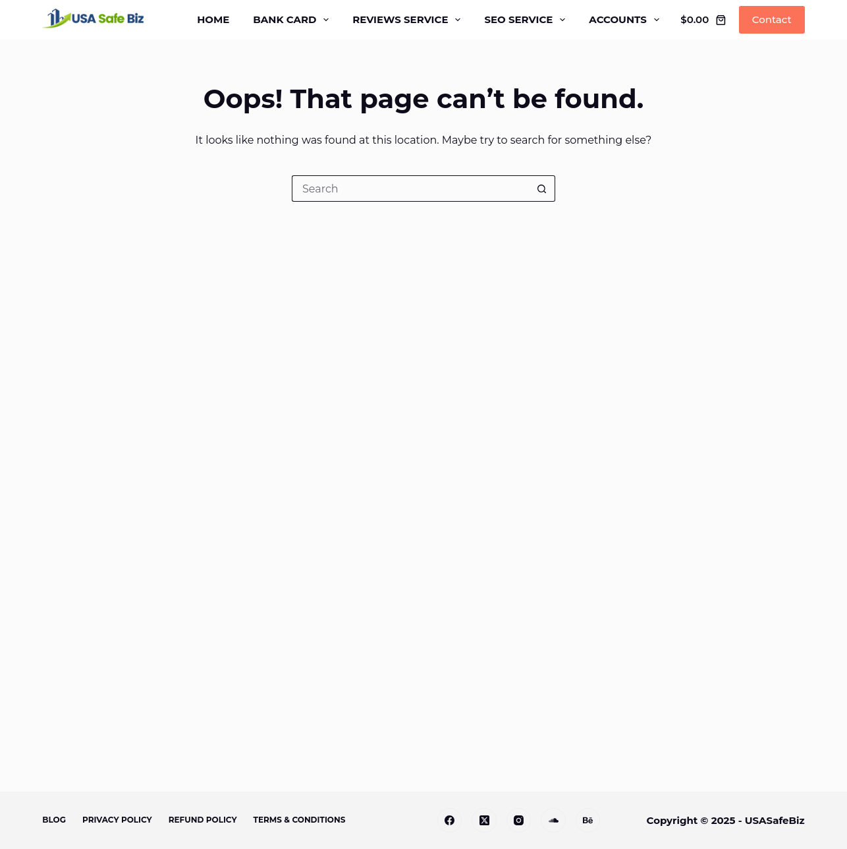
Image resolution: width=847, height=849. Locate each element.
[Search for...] (410, 188)
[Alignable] (553, 820)
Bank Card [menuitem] (293, 20)
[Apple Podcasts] (588, 820)
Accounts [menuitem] (627, 20)
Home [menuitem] (213, 19)
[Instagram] (519, 820)
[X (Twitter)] (484, 820)
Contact (772, 19)
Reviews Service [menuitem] (409, 20)
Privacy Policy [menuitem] (117, 820)
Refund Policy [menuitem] (203, 820)
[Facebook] (449, 820)
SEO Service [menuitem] (527, 20)
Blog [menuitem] (54, 820)
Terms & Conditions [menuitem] (300, 820)
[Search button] (542, 188)
